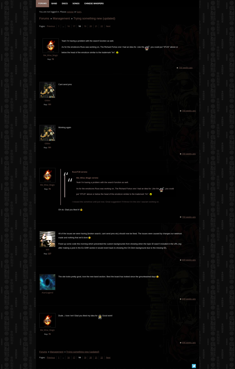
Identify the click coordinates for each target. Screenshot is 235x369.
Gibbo (47, 100)
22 (101, 26)
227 (49, 254)
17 (74, 26)
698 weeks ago (189, 343)
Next (108, 26)
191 (49, 105)
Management (61, 18)
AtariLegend (47, 293)
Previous (51, 26)
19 (85, 26)
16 (68, 26)
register (70, 12)
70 (53, 59)
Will (47, 250)
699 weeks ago (189, 260)
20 (90, 26)
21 (96, 26)
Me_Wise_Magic (50, 55)
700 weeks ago (186, 68)
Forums (44, 18)
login (79, 12)
